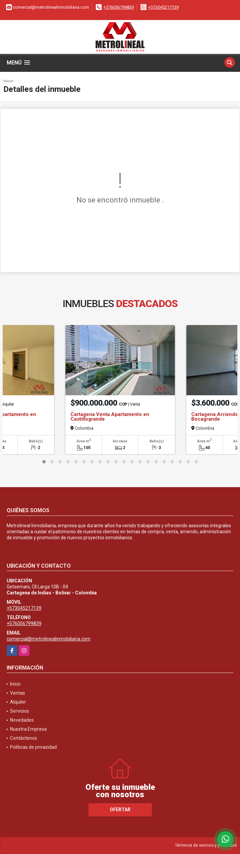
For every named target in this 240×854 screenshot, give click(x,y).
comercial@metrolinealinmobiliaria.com (48, 639)
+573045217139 (163, 7)
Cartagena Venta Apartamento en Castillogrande (109, 416)
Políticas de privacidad (33, 747)
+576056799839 (118, 7)
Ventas (17, 693)
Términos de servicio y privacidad (206, 845)
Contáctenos (23, 738)
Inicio (8, 81)
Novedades (22, 720)
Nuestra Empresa (28, 729)
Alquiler (18, 702)
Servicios (19, 711)
